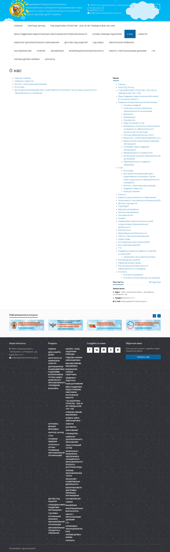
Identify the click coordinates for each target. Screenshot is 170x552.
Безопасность (124, 230)
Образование (129, 117)
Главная (18, 26)
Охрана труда (124, 239)
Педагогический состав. (134, 123)
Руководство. (130, 120)
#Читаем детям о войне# (27, 59)
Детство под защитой (75, 42)
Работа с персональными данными (127, 51)
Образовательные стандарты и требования (56, 530)
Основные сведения (132, 105)
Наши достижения (23, 78)
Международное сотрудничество (138, 153)
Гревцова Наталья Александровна (74, 359)
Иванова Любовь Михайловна (73, 364)
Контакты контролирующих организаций (142, 278)
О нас (130, 34)
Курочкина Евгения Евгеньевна (53, 426)
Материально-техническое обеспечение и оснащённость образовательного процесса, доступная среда (142, 129)
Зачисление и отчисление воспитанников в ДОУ (139, 200)
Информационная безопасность (86, 51)
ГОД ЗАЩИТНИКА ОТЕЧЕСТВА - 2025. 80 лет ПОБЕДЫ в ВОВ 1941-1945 (82, 26)
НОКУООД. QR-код (36, 26)
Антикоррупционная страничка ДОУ (134, 242)
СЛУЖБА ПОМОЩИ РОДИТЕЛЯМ (107, 34)
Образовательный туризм (129, 263)
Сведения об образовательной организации (137, 102)
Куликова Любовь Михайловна (74, 413)
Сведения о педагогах (24, 81)
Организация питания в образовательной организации (56, 520)
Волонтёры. (20, 87)
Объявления (57, 51)
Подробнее (155, 282)
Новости (142, 34)
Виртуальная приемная (128, 209)
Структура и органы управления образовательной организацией (56, 450)
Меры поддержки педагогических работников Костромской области (50, 34)
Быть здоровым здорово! (129, 245)
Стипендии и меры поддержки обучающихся (56, 507)
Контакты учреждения (133, 275)
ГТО (153, 51)
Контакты (50, 59)
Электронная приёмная (121, 42)
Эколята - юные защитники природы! (31, 84)
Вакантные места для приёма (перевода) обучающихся (74, 492)
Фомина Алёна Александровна (73, 419)
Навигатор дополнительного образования (36, 42)
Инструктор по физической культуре (55, 360)
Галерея (41, 51)
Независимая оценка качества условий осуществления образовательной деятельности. (135, 224)
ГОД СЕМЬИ (98, 42)
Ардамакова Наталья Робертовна (71, 372)
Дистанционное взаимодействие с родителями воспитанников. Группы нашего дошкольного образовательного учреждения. (56, 376)
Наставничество (22, 51)
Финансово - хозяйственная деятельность (142, 138)
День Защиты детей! (54, 353)
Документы (128, 114)
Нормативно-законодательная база (139, 257)
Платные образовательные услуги (139, 135)
